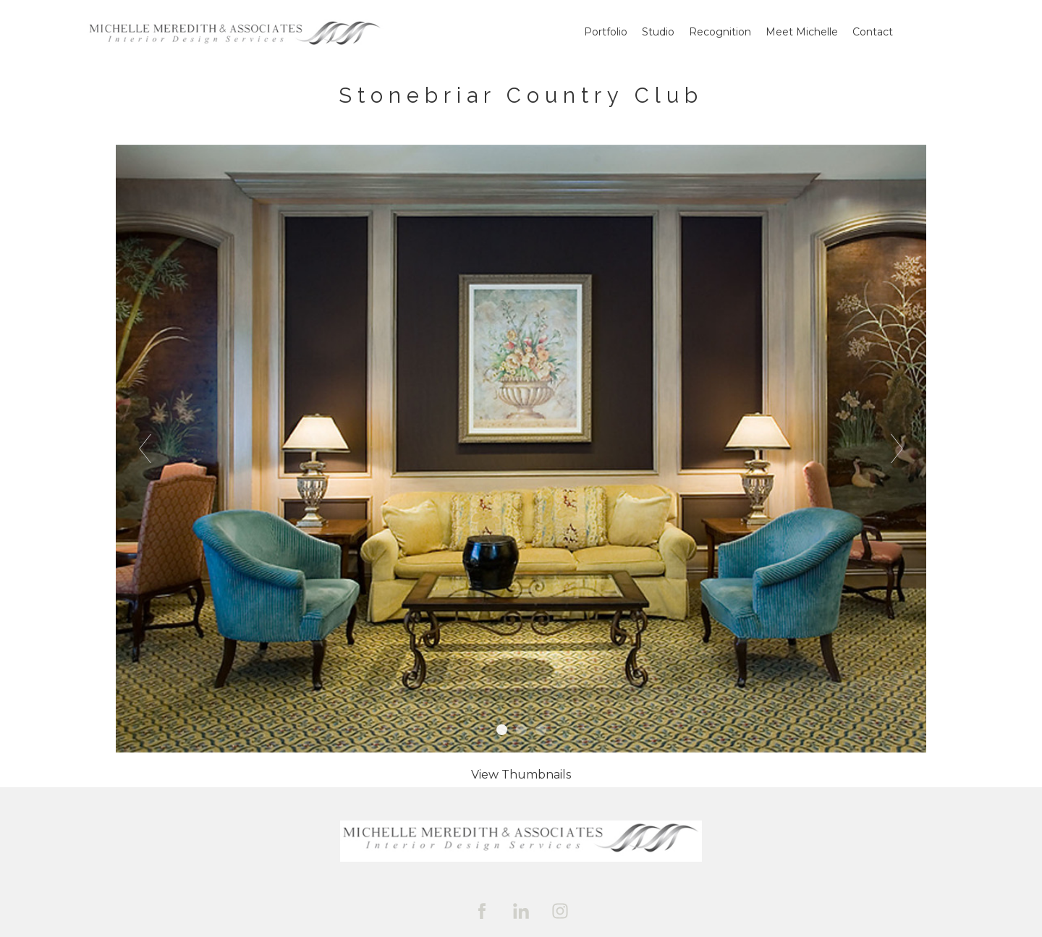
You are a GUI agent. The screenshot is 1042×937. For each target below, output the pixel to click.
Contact (872, 31)
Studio (658, 31)
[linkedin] (521, 911)
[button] (521, 774)
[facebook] (482, 911)
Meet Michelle (802, 31)
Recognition (720, 31)
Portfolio (605, 31)
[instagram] (560, 911)
